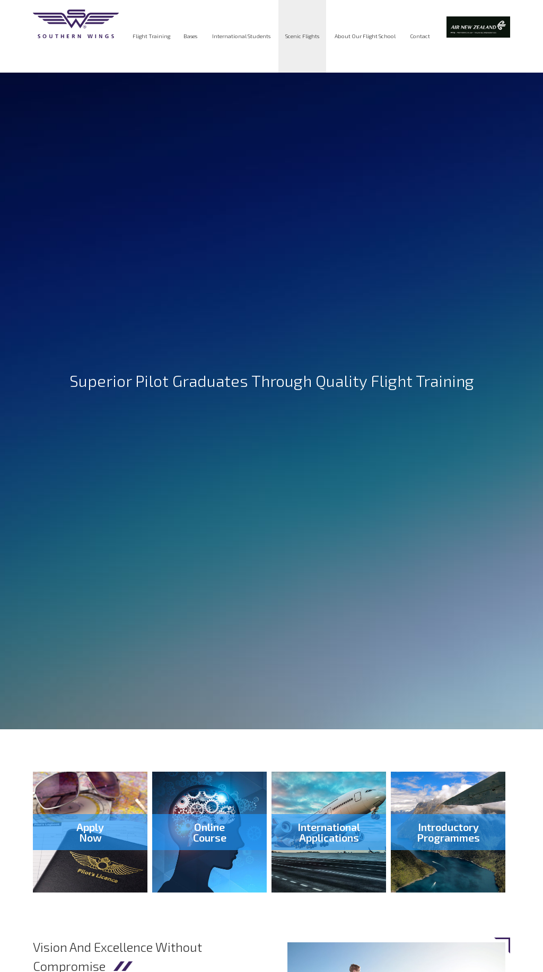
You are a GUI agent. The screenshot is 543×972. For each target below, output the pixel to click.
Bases (190, 36)
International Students (241, 36)
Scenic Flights (302, 36)
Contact (420, 36)
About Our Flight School (365, 36)
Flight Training (151, 36)
